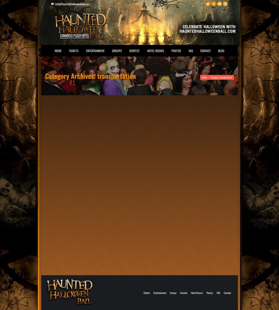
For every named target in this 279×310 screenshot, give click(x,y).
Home (204, 77)
